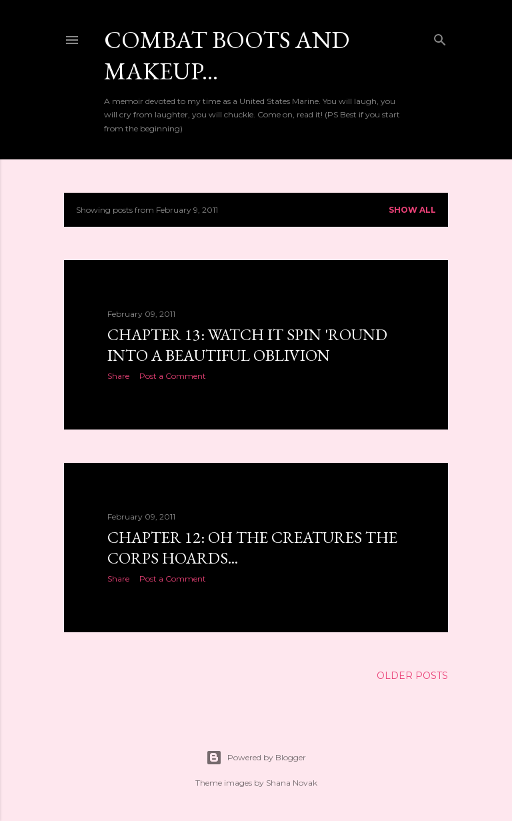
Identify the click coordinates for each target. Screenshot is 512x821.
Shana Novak (291, 783)
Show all (412, 210)
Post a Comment (172, 376)
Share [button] (118, 376)
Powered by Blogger (256, 758)
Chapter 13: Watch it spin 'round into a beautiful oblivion (247, 344)
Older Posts (412, 676)
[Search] (440, 37)
